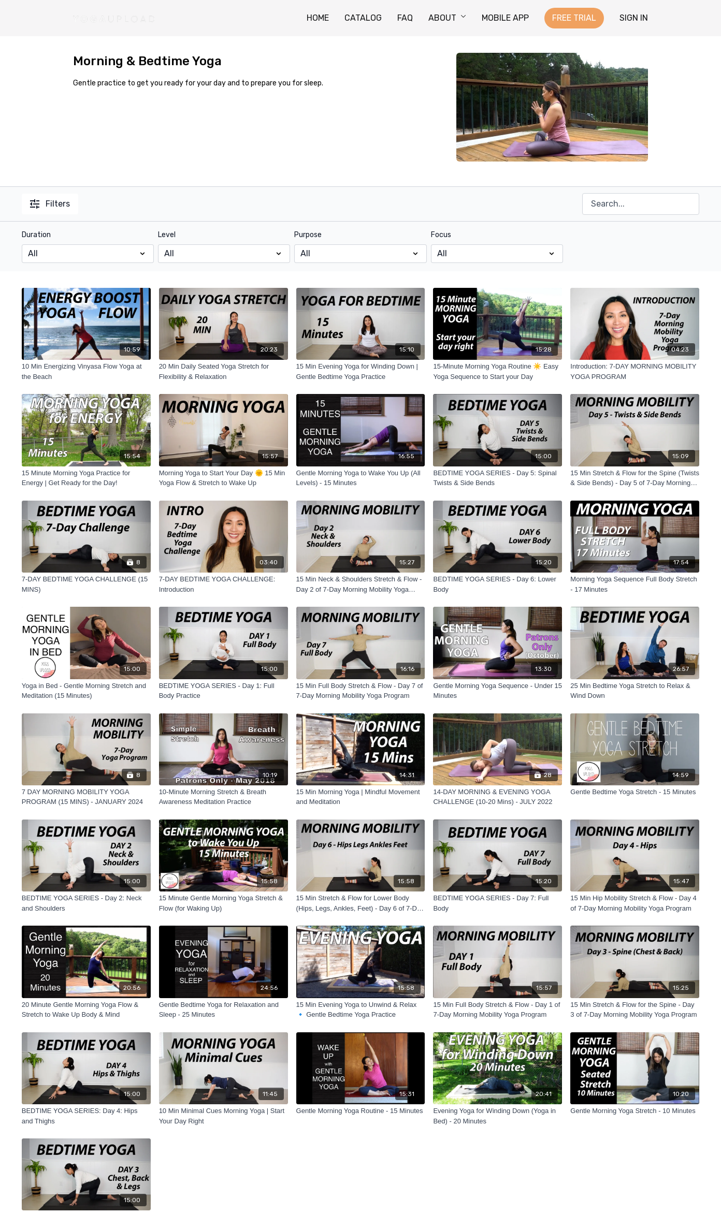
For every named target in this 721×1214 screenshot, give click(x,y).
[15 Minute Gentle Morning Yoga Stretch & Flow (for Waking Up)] (223, 903)
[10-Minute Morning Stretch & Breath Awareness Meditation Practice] (223, 797)
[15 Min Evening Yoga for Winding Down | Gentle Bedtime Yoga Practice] (360, 371)
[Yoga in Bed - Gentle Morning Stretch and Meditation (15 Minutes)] (86, 691)
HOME (318, 18)
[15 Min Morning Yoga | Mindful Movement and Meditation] (360, 797)
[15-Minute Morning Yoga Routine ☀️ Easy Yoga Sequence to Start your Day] (497, 371)
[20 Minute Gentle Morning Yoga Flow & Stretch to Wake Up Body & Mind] (86, 1010)
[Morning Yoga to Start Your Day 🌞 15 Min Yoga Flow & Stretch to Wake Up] (223, 478)
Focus (441, 234)
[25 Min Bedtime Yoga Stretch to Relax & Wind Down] (634, 691)
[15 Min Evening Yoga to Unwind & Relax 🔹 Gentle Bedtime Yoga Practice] (360, 1010)
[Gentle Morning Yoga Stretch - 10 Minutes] (634, 1111)
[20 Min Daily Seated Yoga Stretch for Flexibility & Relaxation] (223, 371)
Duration (36, 234)
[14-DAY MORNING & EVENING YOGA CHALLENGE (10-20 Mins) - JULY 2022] (497, 797)
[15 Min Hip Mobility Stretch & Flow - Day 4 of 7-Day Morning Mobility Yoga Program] (634, 903)
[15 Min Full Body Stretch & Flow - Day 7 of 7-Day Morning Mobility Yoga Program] (360, 691)
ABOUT (447, 18)
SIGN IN (633, 18)
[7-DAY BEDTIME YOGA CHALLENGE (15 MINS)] (86, 584)
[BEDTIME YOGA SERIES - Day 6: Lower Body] (497, 584)
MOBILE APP (505, 18)
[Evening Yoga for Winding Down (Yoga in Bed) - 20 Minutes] (497, 1116)
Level (167, 234)
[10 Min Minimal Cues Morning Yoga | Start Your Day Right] (223, 1116)
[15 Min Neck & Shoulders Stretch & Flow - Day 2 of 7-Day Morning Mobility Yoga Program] (360, 584)
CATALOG (363, 18)
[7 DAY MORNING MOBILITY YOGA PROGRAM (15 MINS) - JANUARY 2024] (86, 797)
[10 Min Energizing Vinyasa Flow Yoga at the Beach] (86, 371)
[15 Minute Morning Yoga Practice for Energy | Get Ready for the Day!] (86, 478)
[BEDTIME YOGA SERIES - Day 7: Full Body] (497, 903)
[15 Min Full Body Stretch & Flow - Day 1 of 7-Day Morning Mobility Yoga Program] (497, 1010)
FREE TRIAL (574, 18)
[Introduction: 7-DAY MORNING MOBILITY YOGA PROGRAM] (634, 371)
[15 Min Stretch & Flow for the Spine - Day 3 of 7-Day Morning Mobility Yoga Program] (634, 1010)
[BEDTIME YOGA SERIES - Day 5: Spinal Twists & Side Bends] (497, 478)
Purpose (308, 234)
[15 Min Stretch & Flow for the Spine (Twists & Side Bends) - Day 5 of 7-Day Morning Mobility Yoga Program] (634, 478)
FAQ (405, 18)
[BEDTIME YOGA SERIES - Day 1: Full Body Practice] (223, 691)
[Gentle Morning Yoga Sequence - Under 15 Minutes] (497, 691)
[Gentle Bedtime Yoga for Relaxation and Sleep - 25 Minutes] (223, 1010)
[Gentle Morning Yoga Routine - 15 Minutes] (360, 1111)
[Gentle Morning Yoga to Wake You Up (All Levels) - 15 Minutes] (360, 478)
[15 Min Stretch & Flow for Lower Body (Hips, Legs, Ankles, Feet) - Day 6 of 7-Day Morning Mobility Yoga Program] (360, 903)
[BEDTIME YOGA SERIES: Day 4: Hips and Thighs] (86, 1116)
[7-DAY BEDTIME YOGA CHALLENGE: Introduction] (223, 584)
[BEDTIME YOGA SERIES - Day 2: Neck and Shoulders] (86, 903)
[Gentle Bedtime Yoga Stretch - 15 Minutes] (634, 792)
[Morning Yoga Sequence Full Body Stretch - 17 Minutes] (634, 584)
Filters (50, 204)
